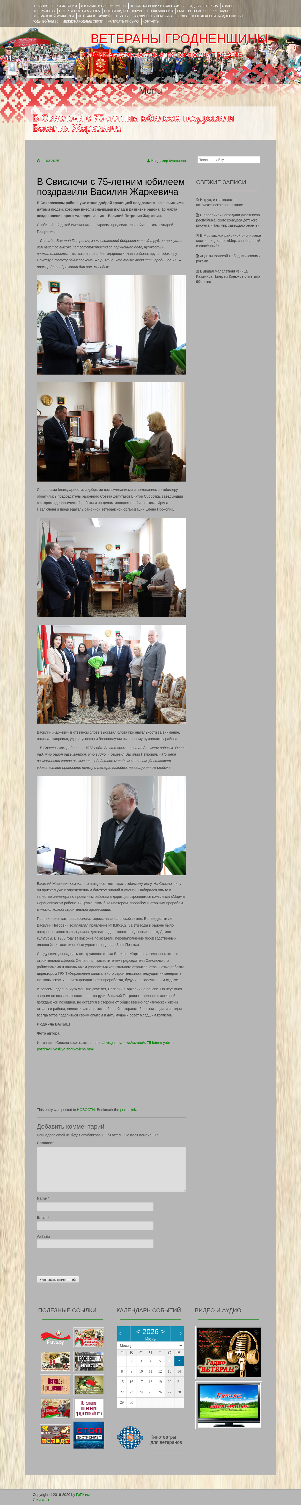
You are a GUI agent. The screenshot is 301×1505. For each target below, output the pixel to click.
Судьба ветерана (203, 6)
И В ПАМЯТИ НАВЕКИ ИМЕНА (103, 6)
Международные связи (82, 21)
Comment (45, 1143)
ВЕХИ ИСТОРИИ (65, 6)
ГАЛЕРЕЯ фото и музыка (79, 11)
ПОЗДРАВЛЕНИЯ (160, 11)
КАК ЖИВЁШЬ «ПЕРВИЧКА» (153, 16)
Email (42, 1217)
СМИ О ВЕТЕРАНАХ (192, 11)
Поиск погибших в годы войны (157, 6)
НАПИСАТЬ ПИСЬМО (123, 21)
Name (42, 1198)
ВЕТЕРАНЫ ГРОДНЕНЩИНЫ (179, 38)
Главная (41, 6)
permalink (128, 1110)
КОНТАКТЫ (151, 21)
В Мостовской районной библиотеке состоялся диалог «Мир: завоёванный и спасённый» (228, 240)
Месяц (125, 1346)
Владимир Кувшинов (168, 161)
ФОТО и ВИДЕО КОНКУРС (123, 11)
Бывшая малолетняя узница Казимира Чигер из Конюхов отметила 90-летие (228, 276)
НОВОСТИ (86, 1110)
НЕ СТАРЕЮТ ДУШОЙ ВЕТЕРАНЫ (103, 16)
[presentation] (76, 1261)
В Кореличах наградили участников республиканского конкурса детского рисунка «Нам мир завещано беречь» (228, 220)
